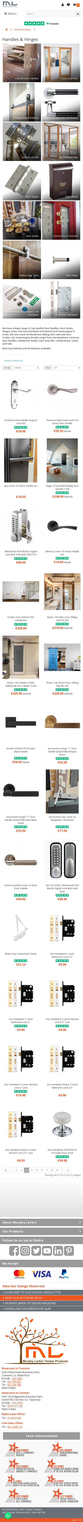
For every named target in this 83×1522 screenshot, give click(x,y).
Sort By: (7, 367)
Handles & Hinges (22, 29)
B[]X (79, 1520)
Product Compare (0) (13, 360)
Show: (48, 367)
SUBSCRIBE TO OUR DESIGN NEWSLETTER (33, 1292)
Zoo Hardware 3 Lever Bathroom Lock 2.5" (62, 955)
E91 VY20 (17, 1402)
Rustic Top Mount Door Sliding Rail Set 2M (62, 684)
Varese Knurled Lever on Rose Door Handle (20, 887)
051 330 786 (14, 1384)
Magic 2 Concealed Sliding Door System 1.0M (62, 487)
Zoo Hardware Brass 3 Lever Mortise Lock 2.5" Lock (20, 1151)
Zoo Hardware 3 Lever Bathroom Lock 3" (21, 1020)
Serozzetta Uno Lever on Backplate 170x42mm (62, 818)
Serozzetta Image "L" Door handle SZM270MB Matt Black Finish (21, 820)
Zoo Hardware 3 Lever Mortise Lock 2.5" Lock (62, 1020)
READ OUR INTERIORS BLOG (23, 1298)
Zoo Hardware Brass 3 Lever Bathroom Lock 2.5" (62, 1086)
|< (5, 1170)
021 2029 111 (15, 1426)
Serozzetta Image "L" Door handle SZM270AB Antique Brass (62, 751)
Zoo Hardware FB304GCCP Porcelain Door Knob (62, 1151)
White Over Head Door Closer (21, 953)
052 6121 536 (15, 1406)
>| (68, 1170)
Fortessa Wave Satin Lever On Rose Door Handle (62, 422)
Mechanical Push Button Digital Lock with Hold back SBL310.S (21, 553)
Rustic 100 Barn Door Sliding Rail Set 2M (62, 618)
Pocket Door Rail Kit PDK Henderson (20, 618)
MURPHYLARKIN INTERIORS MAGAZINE (30, 1303)
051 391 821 (14, 1381)
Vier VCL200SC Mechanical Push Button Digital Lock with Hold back (62, 888)
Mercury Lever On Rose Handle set (62, 553)
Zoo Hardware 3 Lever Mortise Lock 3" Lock (20, 1086)
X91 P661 (17, 1378)
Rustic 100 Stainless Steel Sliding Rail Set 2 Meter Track (20, 684)
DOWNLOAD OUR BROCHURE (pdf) (28, 1308)
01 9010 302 (14, 1418)
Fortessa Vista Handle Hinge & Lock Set (20, 422)
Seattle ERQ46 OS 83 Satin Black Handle (20, 750)
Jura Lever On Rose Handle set (20, 485)
